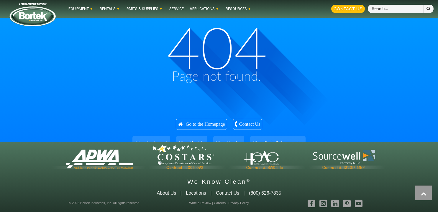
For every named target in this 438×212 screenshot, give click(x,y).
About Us (166, 193)
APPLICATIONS (199, 8)
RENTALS (105, 8)
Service (173, 8)
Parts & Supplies (139, 8)
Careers (220, 203)
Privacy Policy (238, 203)
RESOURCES (233, 8)
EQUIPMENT (75, 8)
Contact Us (348, 8)
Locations (196, 193)
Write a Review (200, 203)
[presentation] (423, 193)
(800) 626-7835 (265, 193)
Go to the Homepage (205, 124)
